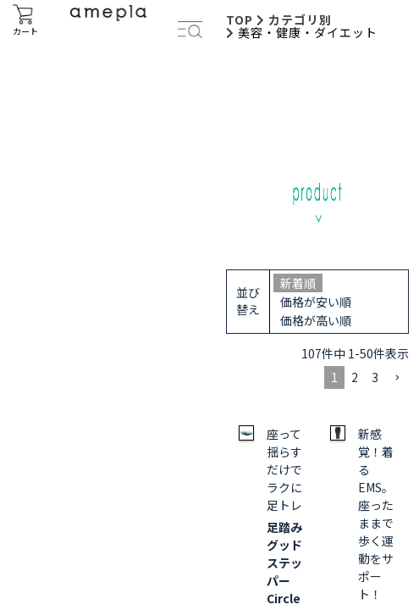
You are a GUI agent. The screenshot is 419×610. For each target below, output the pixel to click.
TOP (239, 19)
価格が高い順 (315, 320)
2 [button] (354, 377)
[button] (397, 378)
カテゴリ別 (300, 19)
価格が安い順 (315, 301)
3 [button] (375, 377)
